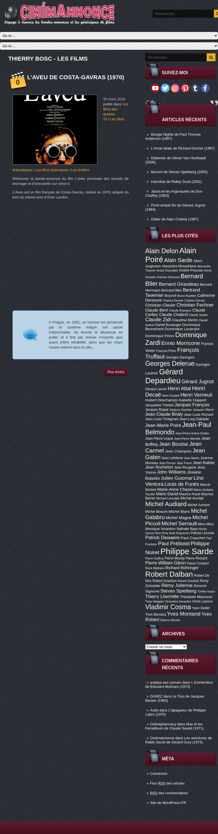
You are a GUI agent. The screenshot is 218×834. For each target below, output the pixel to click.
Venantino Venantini (178, 601)
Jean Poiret (184, 463)
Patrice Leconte (202, 533)
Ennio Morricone (180, 343)
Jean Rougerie (185, 467)
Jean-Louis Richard (198, 415)
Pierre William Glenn (165, 562)
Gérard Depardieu (164, 376)
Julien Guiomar (177, 478)
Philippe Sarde (187, 551)
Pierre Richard (196, 558)
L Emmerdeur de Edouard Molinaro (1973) (179, 684)
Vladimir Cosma (168, 607)
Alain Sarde (178, 260)
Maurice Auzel (189, 494)
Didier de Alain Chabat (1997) (175, 219)
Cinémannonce (162, 738)
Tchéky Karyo (206, 591)
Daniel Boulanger (168, 325)
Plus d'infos (115, 372)
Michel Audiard (166, 503)
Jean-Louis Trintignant (162, 419)
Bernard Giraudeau (179, 284)
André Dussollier (167, 270)
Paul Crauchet (193, 538)
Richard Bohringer (182, 568)
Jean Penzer (167, 463)
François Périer (166, 350)
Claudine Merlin (185, 320)
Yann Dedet (200, 608)
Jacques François (191, 404)
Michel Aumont (198, 505)
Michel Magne (179, 518)
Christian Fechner (195, 305)
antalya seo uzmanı (165, 682)
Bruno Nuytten (186, 295)
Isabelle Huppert (192, 400)
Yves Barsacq (155, 614)
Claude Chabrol (173, 314)
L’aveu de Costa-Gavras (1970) (75, 77)
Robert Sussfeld (188, 580)
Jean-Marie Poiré (163, 425)
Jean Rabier (204, 462)
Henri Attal (179, 388)
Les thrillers (80, 170)
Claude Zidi (158, 319)
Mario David (167, 494)
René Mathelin (154, 568)
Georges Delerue (169, 363)
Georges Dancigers (180, 357)
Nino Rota (161, 533)
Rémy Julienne (176, 585)
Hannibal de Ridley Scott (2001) (176, 182)
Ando (154, 710)
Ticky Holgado (154, 601)
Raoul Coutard (198, 563)
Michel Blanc (179, 511)
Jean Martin (191, 458)
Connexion (158, 773)
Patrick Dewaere (162, 537)
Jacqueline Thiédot (159, 405)
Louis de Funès (181, 484)
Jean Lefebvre (172, 458)
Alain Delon (161, 251)
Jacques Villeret (203, 409)
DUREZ (156, 696)
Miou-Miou (206, 524)
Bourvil (170, 295)
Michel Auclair (192, 498)
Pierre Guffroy (154, 558)
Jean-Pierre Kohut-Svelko (192, 433)
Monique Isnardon (160, 529)
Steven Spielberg (178, 591)
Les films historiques (51, 170)
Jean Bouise (173, 444)
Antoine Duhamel (168, 277)
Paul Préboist (173, 543)
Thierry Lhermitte (162, 596)
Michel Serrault (179, 523)
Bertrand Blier (171, 290)
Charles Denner (173, 300)
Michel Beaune (156, 512)
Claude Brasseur (180, 310)
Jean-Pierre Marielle (187, 438)
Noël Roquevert (179, 533)
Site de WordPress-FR (168, 803)
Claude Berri (156, 310)
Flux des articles (167, 783)
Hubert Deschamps (161, 400)
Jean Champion (178, 451)
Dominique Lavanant (182, 329)
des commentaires (169, 793)
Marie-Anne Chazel (175, 489)
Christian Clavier (160, 305)
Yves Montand (184, 614)
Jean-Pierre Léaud (159, 438)
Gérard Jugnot (198, 381)
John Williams (171, 472)
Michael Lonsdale (167, 498)
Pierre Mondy (175, 558)
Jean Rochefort (159, 467)
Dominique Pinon (159, 336)
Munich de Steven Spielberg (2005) (179, 172)
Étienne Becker (171, 620)
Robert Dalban (169, 574)
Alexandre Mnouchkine (179, 266)
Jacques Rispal (156, 410)
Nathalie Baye (187, 529)
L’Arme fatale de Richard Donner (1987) (183, 148)
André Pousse (191, 270)
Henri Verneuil (196, 395)
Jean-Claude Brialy (164, 414)
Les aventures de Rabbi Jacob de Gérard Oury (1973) (178, 740)
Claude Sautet (198, 315)
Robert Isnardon (164, 581)
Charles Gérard (194, 300)
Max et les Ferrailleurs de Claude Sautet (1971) (174, 726)
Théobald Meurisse (196, 597)
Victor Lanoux (202, 601)
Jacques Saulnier (180, 409)
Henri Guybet (171, 395)
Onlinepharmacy (163, 724)
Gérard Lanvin (156, 389)
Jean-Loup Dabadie (194, 419)
